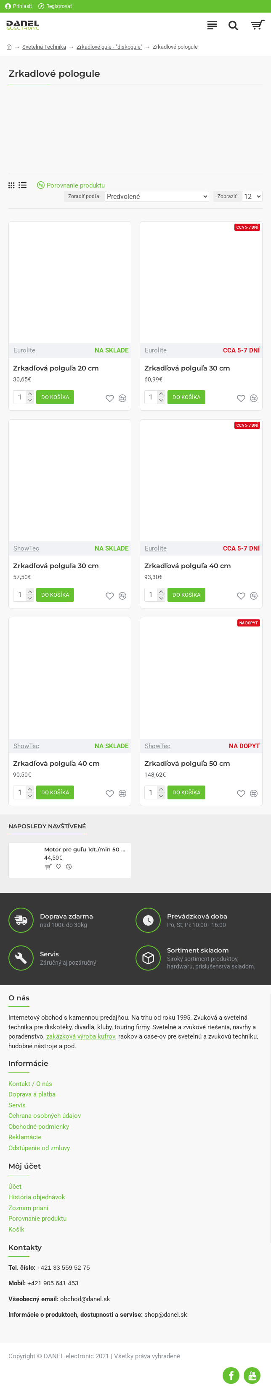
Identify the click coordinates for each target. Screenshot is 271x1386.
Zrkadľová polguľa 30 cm (187, 368)
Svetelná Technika (44, 47)
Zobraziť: (228, 196)
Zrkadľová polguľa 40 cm (187, 566)
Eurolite (24, 350)
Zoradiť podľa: (84, 196)
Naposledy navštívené (47, 826)
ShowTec (26, 548)
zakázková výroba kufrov (80, 1036)
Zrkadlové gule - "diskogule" (109, 47)
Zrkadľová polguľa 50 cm (187, 763)
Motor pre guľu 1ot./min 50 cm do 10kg (86, 849)
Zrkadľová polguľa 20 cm (56, 368)
